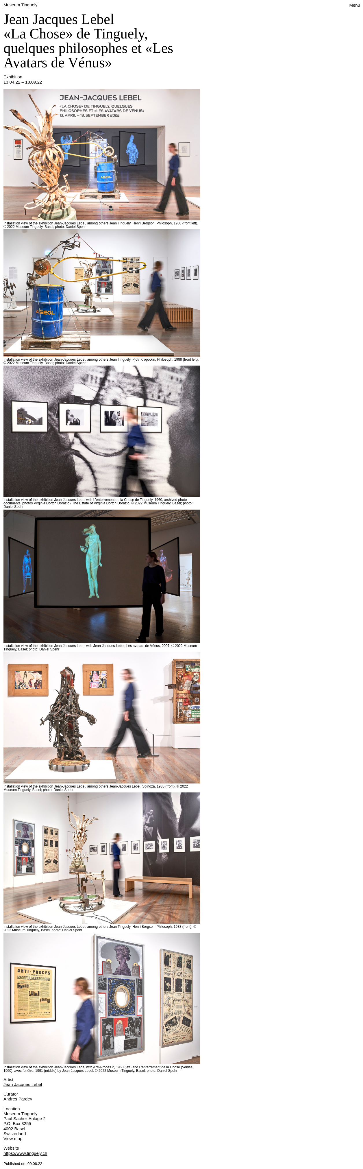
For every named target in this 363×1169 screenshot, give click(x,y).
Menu (354, 5)
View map (13, 1138)
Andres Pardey (17, 1098)
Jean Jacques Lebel (22, 1084)
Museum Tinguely (20, 4)
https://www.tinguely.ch (25, 1153)
